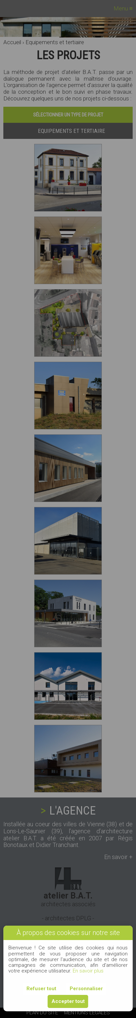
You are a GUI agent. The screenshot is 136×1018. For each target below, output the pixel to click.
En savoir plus (88, 971)
